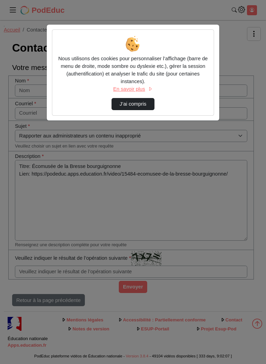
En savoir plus (133, 89)
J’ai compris (132, 104)
